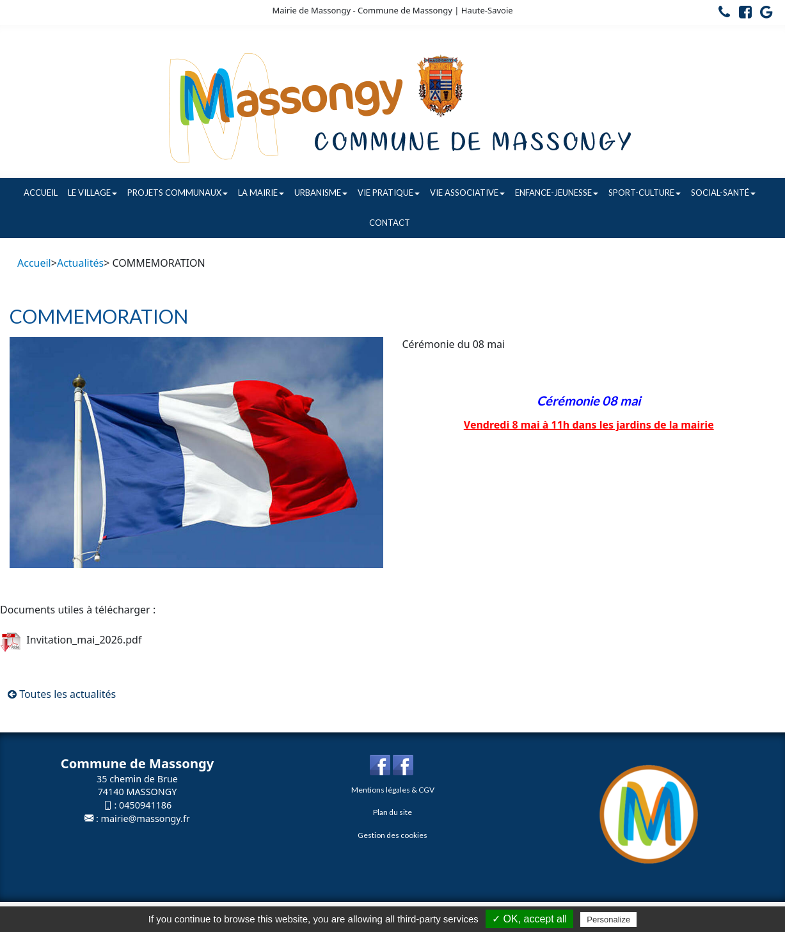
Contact (389, 222)
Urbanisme (320, 192)
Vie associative (467, 192)
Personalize (608, 919)
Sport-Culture (644, 192)
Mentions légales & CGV (392, 789)
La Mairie (261, 192)
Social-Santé (723, 192)
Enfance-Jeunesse (556, 192)
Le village (92, 192)
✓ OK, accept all (529, 918)
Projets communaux (177, 192)
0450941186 (145, 805)
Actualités (80, 263)
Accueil (41, 192)
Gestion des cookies (392, 835)
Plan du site (392, 812)
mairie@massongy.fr (145, 818)
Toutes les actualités (62, 694)
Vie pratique (389, 192)
